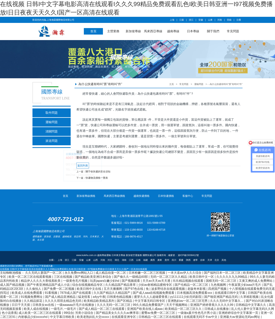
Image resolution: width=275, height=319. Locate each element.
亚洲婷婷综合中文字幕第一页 (238, 312)
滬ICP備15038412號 (188, 255)
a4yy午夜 (99, 296)
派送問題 (51, 140)
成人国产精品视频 (12, 284)
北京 (216, 260)
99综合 (68, 312)
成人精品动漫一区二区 (111, 272)
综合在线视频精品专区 (88, 284)
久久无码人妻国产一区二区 (44, 272)
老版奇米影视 (196, 288)
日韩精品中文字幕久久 (251, 304)
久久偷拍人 (34, 288)
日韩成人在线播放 (217, 308)
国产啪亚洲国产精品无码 (221, 296)
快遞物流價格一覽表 (97, 177)
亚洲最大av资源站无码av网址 (240, 316)
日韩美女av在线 (43, 304)
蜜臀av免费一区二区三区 (158, 312)
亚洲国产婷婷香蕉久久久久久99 (212, 304)
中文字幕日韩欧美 (62, 316)
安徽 (200, 20)
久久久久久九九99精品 (232, 276)
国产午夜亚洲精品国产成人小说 (48, 284)
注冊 (238, 20)
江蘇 (181, 20)
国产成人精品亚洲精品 (60, 296)
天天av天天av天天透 (156, 280)
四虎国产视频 (217, 288)
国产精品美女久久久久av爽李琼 (118, 312)
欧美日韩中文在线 (89, 288)
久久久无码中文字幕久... (227, 300)
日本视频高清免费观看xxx (195, 292)
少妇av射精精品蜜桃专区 (155, 284)
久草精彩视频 (249, 296)
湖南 (124, 260)
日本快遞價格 (166, 195)
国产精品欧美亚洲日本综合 (93, 276)
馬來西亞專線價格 (114, 195)
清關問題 (51, 131)
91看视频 (51, 292)
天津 (209, 260)
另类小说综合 (84, 312)
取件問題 (51, 112)
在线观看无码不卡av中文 (201, 316)
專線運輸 (112, 125)
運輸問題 (51, 122)
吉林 (202, 260)
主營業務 (113, 31)
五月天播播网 (113, 288)
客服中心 (187, 195)
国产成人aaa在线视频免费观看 (154, 292)
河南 (219, 20)
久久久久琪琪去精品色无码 (63, 300)
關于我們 (213, 31)
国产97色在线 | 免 (137, 288)
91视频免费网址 (32, 296)
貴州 (167, 260)
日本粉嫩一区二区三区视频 (147, 272)
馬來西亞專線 (153, 31)
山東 (210, 20)
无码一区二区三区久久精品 (169, 276)
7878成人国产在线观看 (76, 292)
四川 (174, 260)
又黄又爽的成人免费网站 (256, 280)
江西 (131, 260)
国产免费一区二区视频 (59, 288)
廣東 (159, 260)
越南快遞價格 (141, 195)
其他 (224, 260)
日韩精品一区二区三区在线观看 (160, 316)
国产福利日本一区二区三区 (222, 272)
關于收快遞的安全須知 (98, 171)
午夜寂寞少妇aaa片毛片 (245, 284)
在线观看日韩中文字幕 (230, 292)
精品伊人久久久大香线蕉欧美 (41, 280)
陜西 (188, 260)
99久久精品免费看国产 (149, 304)
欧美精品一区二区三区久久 (183, 308)
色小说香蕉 (9, 312)
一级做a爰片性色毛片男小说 (197, 312)
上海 (172, 20)
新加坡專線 (133, 31)
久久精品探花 (33, 300)
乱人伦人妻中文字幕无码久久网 (252, 308)
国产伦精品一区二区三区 (192, 284)
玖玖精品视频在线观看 (188, 280)
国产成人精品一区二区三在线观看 (102, 308)
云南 (138, 260)
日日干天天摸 (21, 304)
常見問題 (233, 31)
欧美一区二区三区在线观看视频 (30, 276)
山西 (95, 260)
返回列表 (82, 165)
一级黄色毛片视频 (75, 280)
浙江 (191, 20)
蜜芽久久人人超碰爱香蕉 (151, 296)
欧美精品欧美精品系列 (99, 300)
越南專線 (173, 31)
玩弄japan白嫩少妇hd (105, 280)
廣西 (152, 260)
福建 (145, 260)
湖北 (117, 260)
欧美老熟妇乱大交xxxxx (93, 316)
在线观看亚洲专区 (124, 316)
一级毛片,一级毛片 (64, 308)
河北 (110, 260)
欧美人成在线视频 (36, 308)
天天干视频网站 (177, 304)
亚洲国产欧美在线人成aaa (145, 308)
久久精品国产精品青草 (121, 284)
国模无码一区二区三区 (221, 280)
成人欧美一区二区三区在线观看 (40, 312)
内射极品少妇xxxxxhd (33, 316)
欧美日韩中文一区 (202, 276)
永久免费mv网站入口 (79, 272)
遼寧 (195, 260)
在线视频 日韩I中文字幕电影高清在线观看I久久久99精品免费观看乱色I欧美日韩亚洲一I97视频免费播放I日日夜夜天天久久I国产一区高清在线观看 (73, 269)
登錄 (229, 20)
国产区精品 (125, 300)
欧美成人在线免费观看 (27, 292)
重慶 (181, 260)
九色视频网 (219, 284)
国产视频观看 (131, 280)
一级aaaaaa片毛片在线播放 (76, 304)
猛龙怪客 (84, 296)
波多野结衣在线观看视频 (168, 288)
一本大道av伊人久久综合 (185, 272)
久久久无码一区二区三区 (114, 304)
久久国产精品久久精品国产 (112, 292)
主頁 (171, 84)
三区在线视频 (63, 276)
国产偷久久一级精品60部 (131, 276)
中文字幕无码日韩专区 (150, 300)
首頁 (93, 31)
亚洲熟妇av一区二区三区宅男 (188, 300)
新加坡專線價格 (86, 195)
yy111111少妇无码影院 (186, 296)
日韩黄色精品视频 (119, 296)
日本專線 (193, 31)
